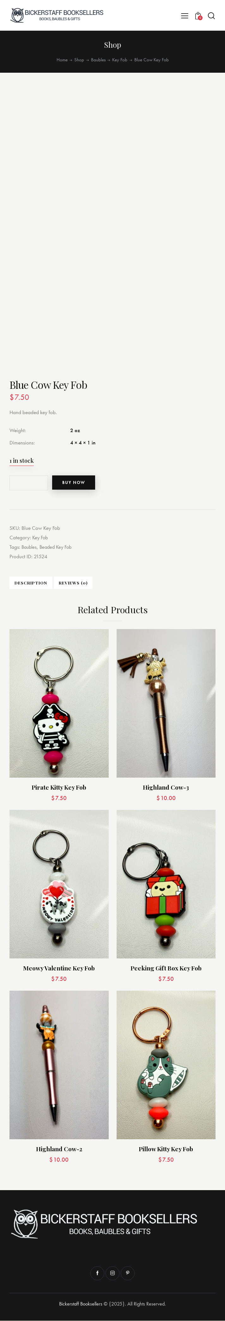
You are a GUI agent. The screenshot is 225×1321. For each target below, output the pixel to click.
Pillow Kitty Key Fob (166, 1149)
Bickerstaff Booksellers (80, 1304)
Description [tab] (30, 583)
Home (62, 60)
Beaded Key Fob (58, 546)
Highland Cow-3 (166, 788)
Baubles (98, 60)
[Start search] (211, 16)
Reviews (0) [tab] (70, 583)
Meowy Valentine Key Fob (59, 968)
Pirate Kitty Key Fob (59, 788)
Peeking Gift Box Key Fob (166, 968)
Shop (79, 60)
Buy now (76, 482)
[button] (184, 15)
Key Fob (119, 60)
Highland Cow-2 (59, 1149)
